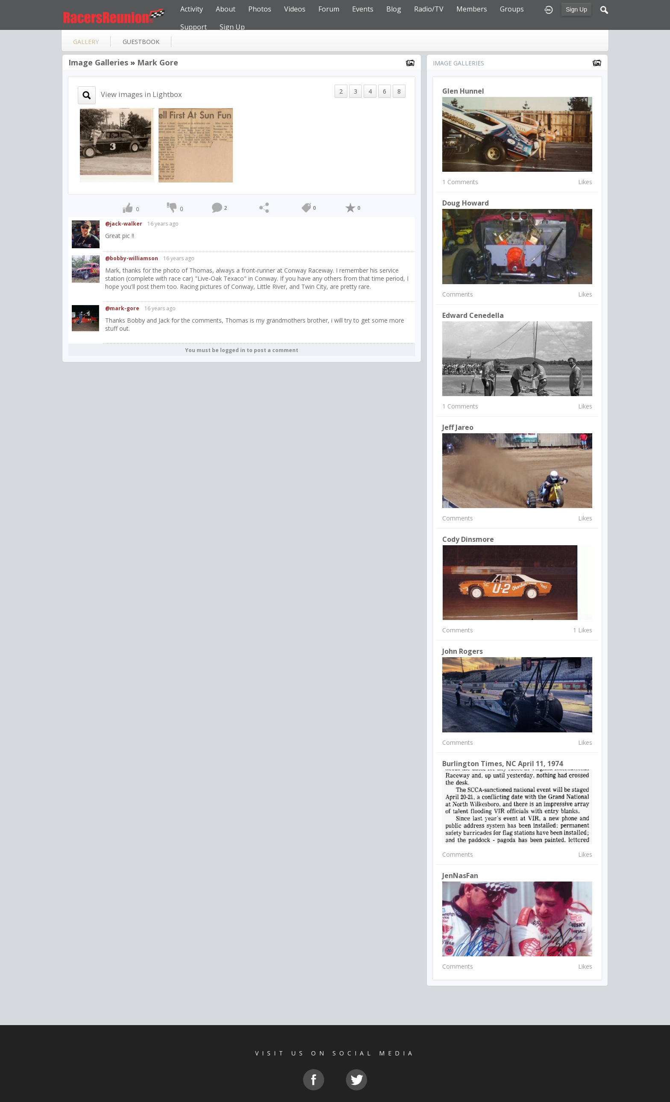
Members (471, 9)
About (225, 9)
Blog (393, 9)
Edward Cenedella (473, 315)
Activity (191, 9)
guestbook (141, 42)
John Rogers (462, 651)
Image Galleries (98, 62)
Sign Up (576, 9)
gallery (86, 42)
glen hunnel (463, 91)
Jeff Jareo (457, 427)
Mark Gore (157, 62)
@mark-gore (122, 308)
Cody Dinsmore (468, 539)
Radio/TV (429, 9)
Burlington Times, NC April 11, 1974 (502, 763)
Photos (259, 9)
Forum (328, 9)
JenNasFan (460, 875)
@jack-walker (123, 223)
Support (193, 27)
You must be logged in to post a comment (241, 350)
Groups (512, 9)
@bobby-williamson (131, 258)
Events (362, 9)
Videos (295, 9)
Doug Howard (465, 203)
